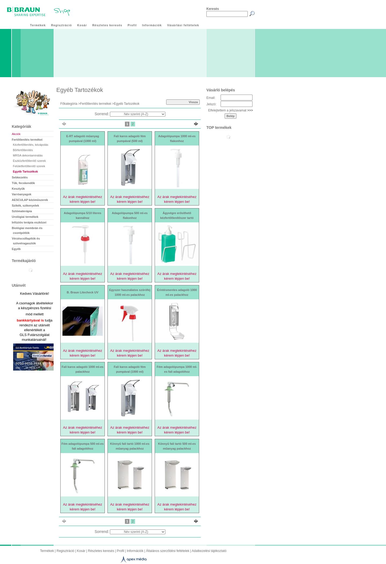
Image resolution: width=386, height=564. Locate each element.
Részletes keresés (101, 551)
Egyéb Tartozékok (25, 171)
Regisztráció (65, 551)
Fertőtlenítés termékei (95, 104)
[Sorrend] (137, 114)
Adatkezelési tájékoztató (209, 551)
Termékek (47, 551)
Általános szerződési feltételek (167, 551)
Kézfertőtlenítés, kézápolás (30, 144)
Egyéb (16, 249)
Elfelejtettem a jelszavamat (230, 110)
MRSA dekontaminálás (28, 155)
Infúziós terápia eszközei (29, 222)
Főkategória (68, 104)
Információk (135, 551)
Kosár (81, 551)
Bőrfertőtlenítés (23, 150)
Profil (120, 551)
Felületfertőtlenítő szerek (29, 166)
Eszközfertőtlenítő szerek (29, 160)
